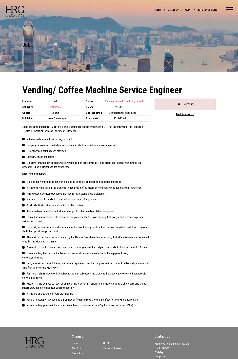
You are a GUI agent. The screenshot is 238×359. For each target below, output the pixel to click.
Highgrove (14, 12)
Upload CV (171, 9)
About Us (76, 348)
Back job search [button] (185, 114)
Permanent (56, 107)
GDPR (186, 9)
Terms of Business (206, 9)
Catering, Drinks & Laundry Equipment (124, 101)
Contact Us (77, 353)
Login (155, 9)
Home (75, 343)
